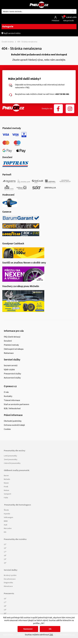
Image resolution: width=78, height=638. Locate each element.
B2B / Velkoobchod (12, 408)
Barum (6, 475)
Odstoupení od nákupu (13, 349)
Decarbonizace (10, 579)
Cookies (7, 429)
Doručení (8, 340)
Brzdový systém (10, 575)
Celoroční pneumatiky (12, 463)
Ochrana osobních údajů (14, 425)
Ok (50, 629)
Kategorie (39, 26)
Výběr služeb (9, 369)
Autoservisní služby (12, 377)
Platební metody (11, 345)
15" (5, 544)
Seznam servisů (10, 365)
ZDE (51, 634)
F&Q (27, 87)
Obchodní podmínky (12, 421)
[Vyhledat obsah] (73, 11)
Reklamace (9, 353)
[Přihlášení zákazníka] (55, 17)
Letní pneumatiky (10, 455)
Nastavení (27, 629)
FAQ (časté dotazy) (12, 336)
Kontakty (8, 396)
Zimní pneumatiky (10, 459)
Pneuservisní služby (12, 373)
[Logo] (39, 5)
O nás (6, 392)
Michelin (7, 479)
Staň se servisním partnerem (16, 404)
